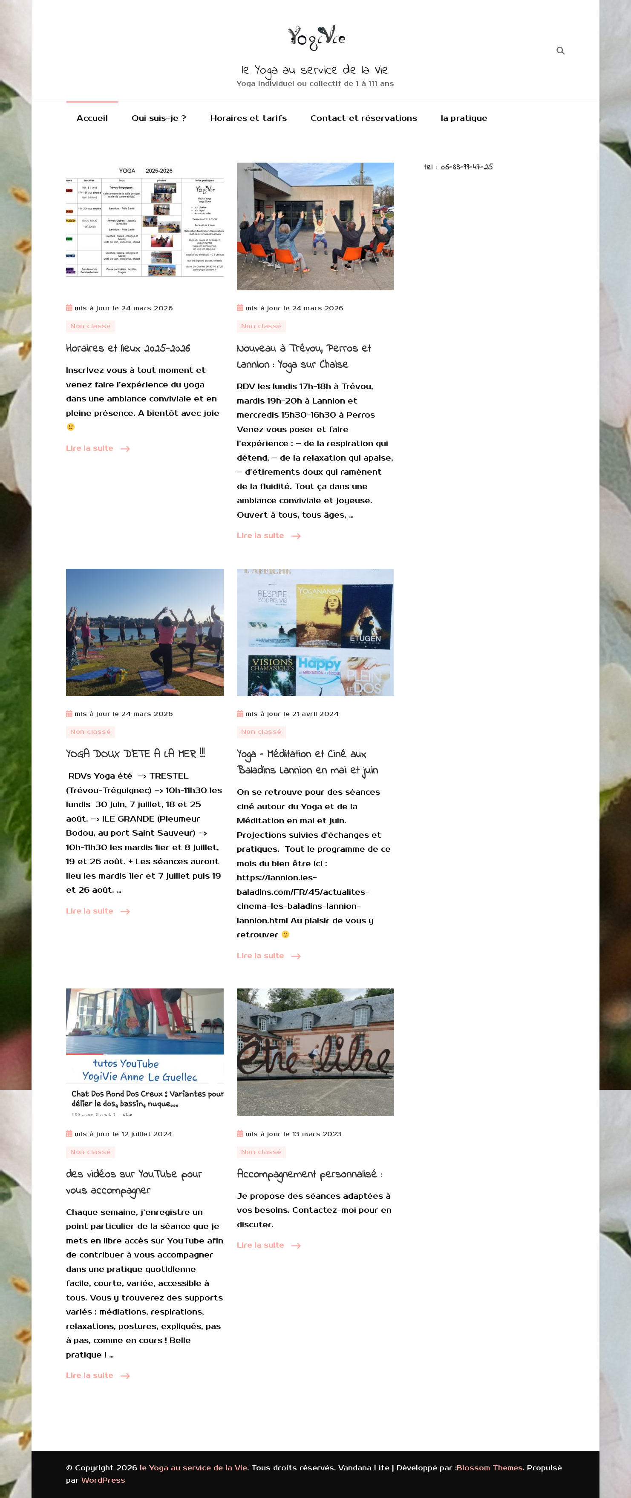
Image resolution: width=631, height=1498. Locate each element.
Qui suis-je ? (159, 118)
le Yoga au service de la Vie (315, 70)
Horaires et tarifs (248, 118)
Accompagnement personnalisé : (309, 1175)
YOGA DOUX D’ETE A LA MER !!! (135, 754)
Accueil (92, 118)
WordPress (103, 1480)
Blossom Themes (490, 1468)
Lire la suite (89, 448)
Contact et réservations (364, 118)
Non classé (90, 326)
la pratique (464, 118)
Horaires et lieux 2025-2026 (128, 349)
